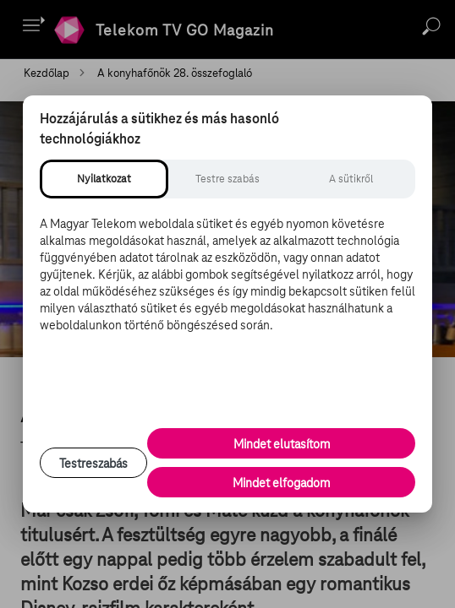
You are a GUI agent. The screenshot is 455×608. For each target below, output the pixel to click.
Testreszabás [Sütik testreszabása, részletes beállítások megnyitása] (93, 463)
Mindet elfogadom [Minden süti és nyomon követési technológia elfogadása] (281, 483)
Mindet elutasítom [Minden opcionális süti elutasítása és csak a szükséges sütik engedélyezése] (281, 444)
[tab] (104, 179)
